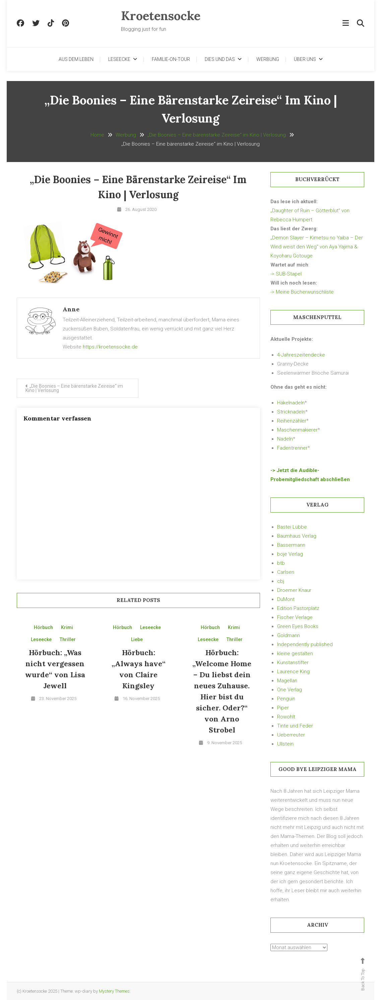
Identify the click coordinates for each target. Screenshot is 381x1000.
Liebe (137, 639)
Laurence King (293, 672)
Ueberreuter (291, 735)
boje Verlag (290, 554)
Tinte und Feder (295, 726)
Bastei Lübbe (292, 527)
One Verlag (289, 690)
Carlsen (285, 572)
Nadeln (285, 439)
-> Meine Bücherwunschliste (302, 292)
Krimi (67, 627)
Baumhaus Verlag (296, 536)
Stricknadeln (291, 412)
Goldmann (288, 635)
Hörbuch (43, 627)
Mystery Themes (114, 991)
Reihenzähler (291, 421)
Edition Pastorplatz (298, 608)
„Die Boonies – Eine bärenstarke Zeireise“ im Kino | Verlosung (74, 388)
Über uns (305, 59)
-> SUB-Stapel (286, 274)
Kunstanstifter (293, 663)
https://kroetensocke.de (110, 347)
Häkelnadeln (291, 403)
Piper (283, 708)
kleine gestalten (295, 653)
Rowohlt (286, 717)
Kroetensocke (160, 15)
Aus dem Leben (76, 59)
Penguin (286, 699)
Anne (71, 309)
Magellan (287, 681)
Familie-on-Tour (171, 59)
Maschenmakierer (297, 430)
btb (281, 563)
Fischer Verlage (295, 617)
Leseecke (119, 59)
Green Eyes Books (297, 626)
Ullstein (285, 744)
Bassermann (291, 545)
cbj (280, 581)
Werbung (267, 59)
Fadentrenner (292, 448)
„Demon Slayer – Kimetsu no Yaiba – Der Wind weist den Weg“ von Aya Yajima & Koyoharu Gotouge (316, 247)
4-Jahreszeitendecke (301, 355)
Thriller (68, 639)
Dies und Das (220, 59)
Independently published (305, 644)
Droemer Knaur (294, 590)
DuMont (286, 599)
